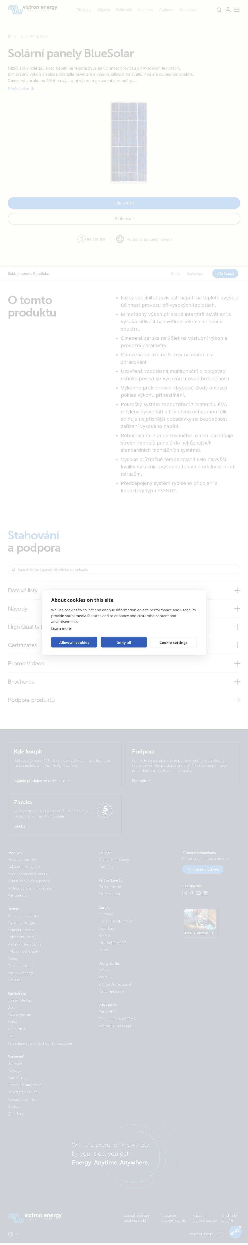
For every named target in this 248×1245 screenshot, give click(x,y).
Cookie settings (173, 642)
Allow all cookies (74, 642)
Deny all (123, 642)
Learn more (61, 628)
